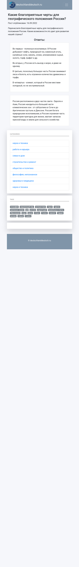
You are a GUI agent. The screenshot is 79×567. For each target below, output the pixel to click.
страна (20, 216)
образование (15, 213)
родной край (42, 210)
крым (30, 213)
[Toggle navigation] (66, 4)
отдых (50, 207)
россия (32, 210)
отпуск (37, 213)
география (14, 207)
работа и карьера (21, 149)
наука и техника (20, 143)
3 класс (44, 213)
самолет (52, 213)
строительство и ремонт (24, 162)
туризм (57, 207)
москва (13, 216)
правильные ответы (56, 210)
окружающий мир (27, 207)
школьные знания (17, 210)
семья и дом (19, 155)
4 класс (28, 216)
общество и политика (23, 168)
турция (60, 213)
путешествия (40, 207)
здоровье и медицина (23, 181)
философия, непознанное (25, 174)
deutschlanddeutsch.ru (25, 5)
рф (27, 210)
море (24, 213)
